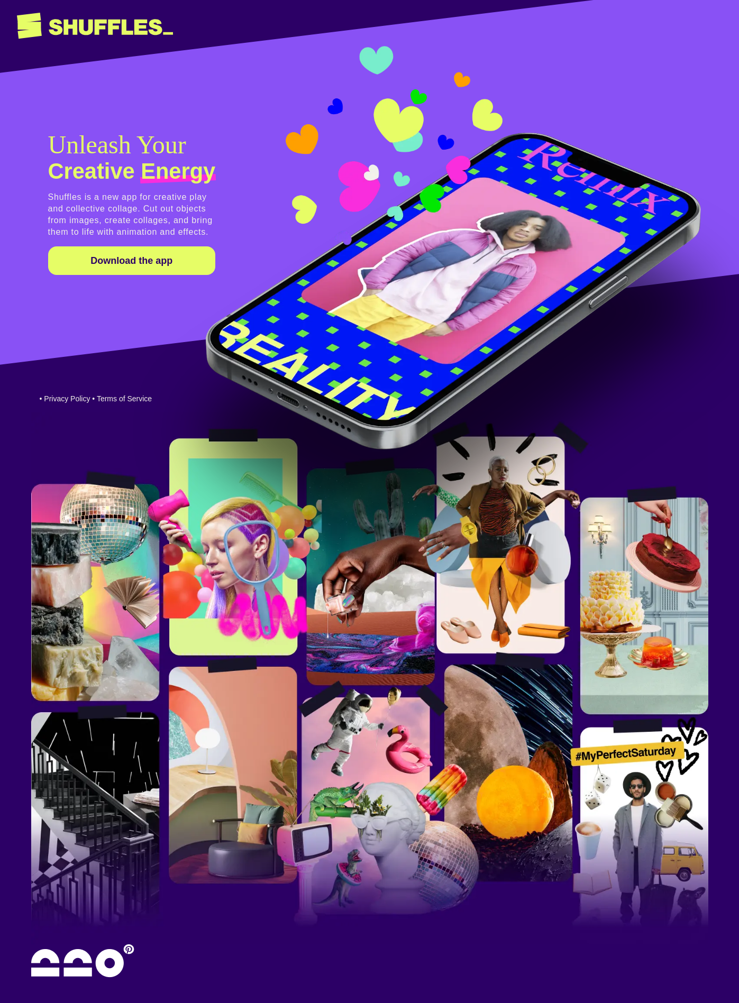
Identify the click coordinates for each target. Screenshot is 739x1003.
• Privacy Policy (65, 398)
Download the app (131, 260)
